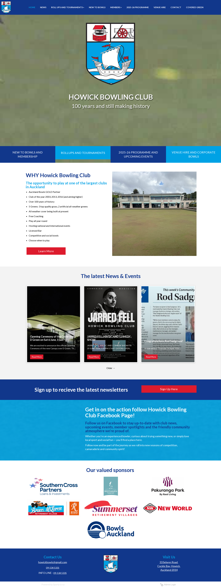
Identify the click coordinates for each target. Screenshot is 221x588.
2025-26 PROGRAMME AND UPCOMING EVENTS (138, 154)
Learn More (46, 251)
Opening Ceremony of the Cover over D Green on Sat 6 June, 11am (52, 338)
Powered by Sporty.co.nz (53, 584)
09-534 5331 (52, 567)
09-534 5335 (60, 572)
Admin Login (168, 584)
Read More (37, 357)
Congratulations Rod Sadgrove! (163, 341)
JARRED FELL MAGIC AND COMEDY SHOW (108, 338)
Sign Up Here (169, 389)
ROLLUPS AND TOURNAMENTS (83, 152)
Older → (110, 368)
